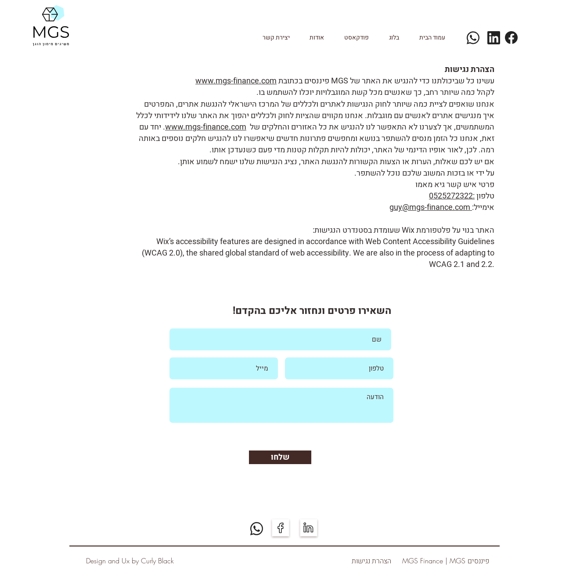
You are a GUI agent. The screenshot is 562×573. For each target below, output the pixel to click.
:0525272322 (452, 196)
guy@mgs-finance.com (430, 207)
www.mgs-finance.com (236, 81)
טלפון (484, 196)
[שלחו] (280, 457)
